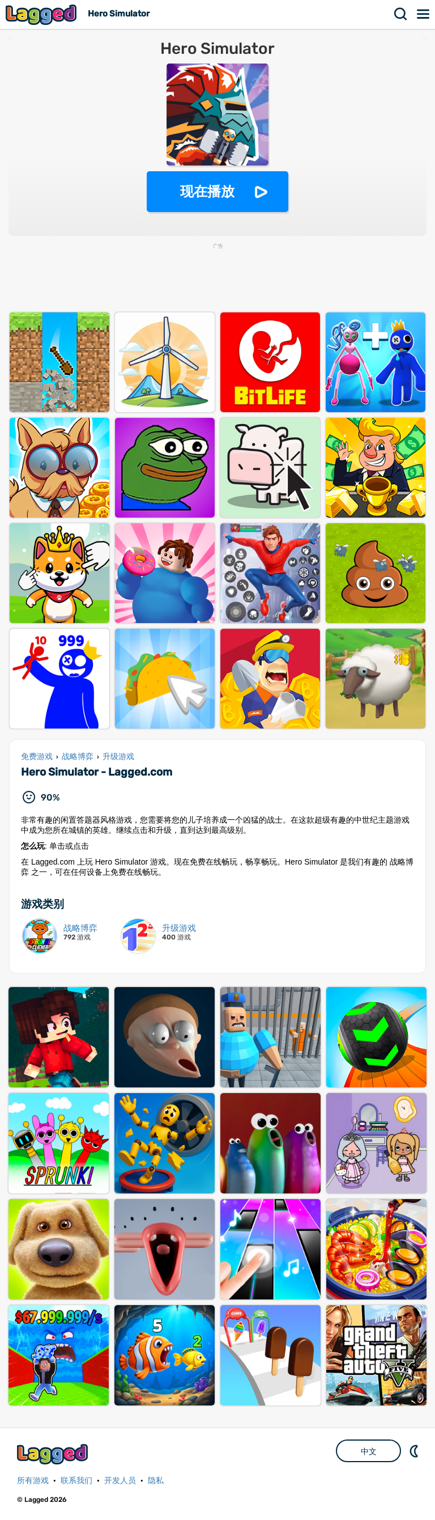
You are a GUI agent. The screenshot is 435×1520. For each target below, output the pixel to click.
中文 (369, 1451)
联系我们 (76, 1480)
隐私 (156, 1480)
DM (415, 1450)
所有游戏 (33, 1480)
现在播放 (207, 191)
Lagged (42, 14)
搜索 (401, 14)
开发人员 (120, 1480)
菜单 (423, 14)
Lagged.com (54, 1453)
